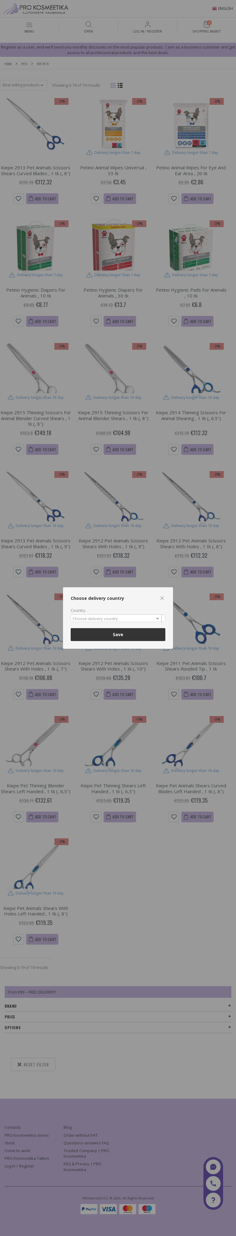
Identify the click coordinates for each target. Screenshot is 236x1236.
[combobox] (118, 618)
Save (118, 634)
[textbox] (116, 619)
